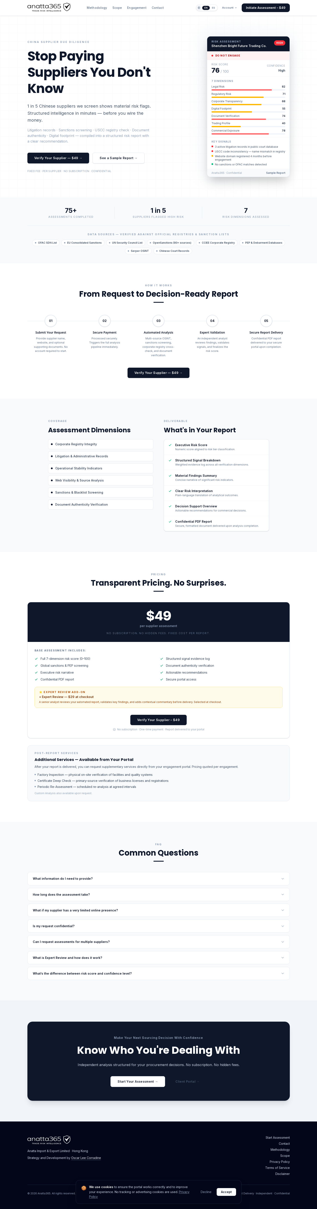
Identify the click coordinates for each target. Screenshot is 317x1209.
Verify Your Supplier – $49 (158, 720)
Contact (158, 7)
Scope (117, 7)
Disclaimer (282, 1174)
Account (229, 7)
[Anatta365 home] (49, 10)
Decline (206, 1192)
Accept (226, 1192)
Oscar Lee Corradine (86, 1158)
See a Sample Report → (118, 158)
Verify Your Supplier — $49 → (58, 158)
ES (213, 7)
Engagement (136, 7)
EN (206, 7)
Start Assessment (278, 1137)
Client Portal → (187, 1081)
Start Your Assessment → (138, 1081)
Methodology (97, 7)
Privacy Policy (280, 1162)
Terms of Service (277, 1168)
